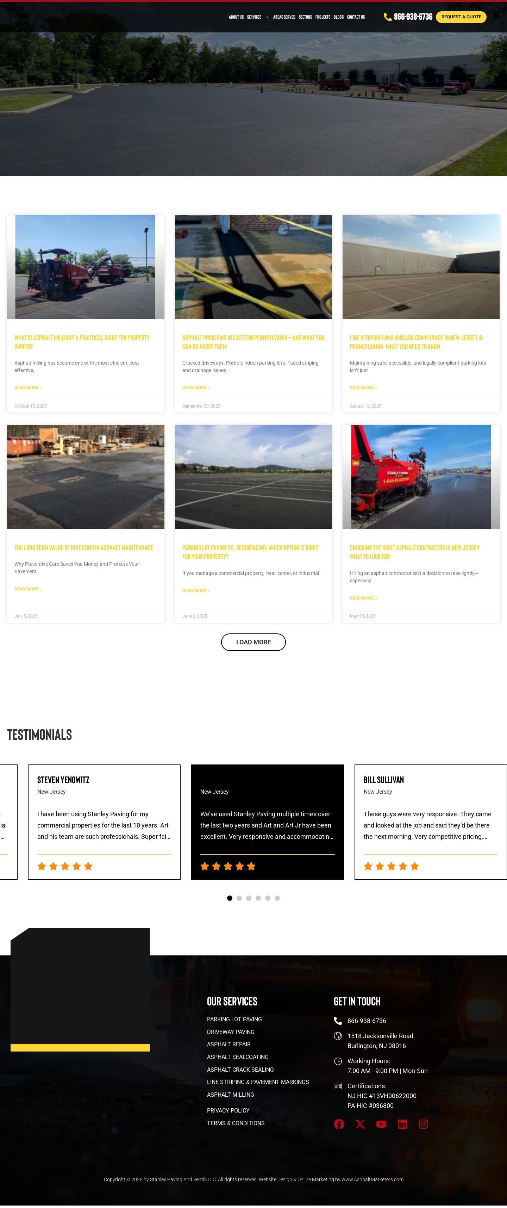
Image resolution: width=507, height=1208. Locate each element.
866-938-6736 (408, 17)
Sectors (305, 16)
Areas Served (284, 16)
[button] (253, 644)
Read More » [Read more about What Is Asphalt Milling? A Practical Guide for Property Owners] (28, 388)
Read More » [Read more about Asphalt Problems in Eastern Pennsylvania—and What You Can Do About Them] (195, 388)
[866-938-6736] (389, 17)
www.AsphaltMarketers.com (372, 1182)
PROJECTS (322, 16)
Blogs (339, 16)
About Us (236, 16)
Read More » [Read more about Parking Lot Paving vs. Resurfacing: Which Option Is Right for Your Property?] (195, 591)
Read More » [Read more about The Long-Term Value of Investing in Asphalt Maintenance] (28, 589)
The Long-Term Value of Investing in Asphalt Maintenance (84, 547)
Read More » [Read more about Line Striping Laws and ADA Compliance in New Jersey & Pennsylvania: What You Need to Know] (363, 388)
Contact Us (356, 16)
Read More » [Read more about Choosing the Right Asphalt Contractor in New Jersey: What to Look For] (363, 598)
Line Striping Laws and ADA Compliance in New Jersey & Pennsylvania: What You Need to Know (416, 342)
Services (258, 17)
